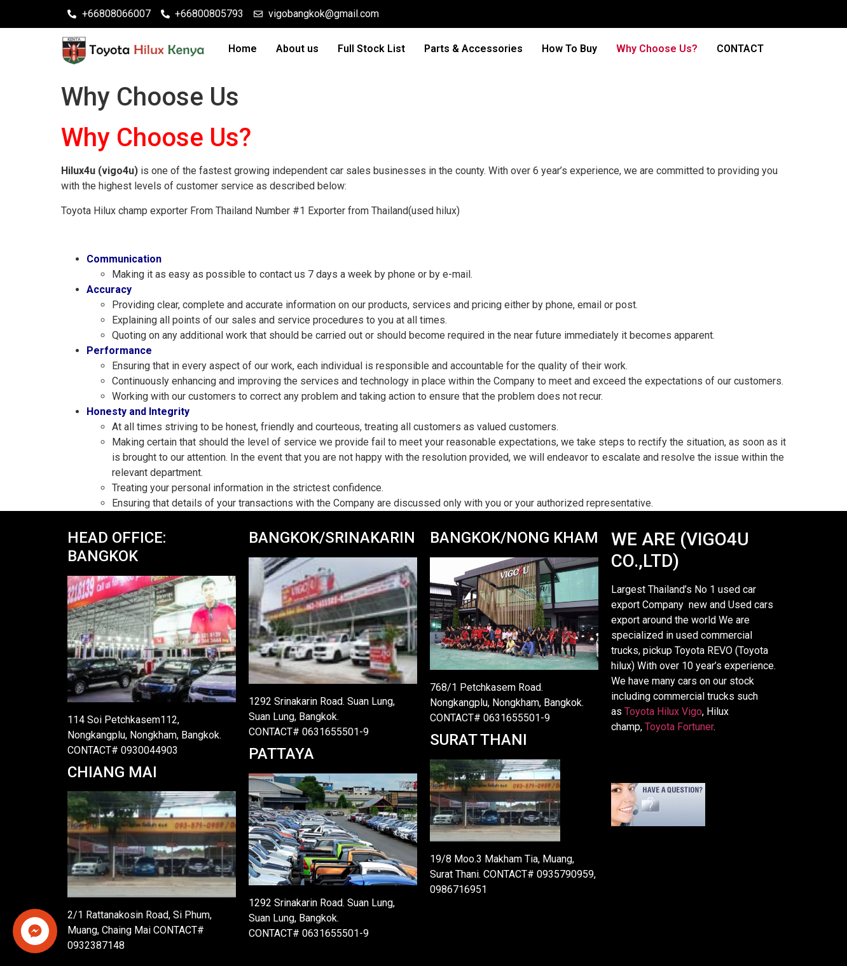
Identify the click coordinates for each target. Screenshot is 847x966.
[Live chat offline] (658, 823)
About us (297, 49)
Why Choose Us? (657, 49)
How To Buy (569, 49)
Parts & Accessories (473, 49)
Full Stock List (371, 49)
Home (242, 49)
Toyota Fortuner (679, 727)
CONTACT (740, 49)
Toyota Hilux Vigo (663, 711)
